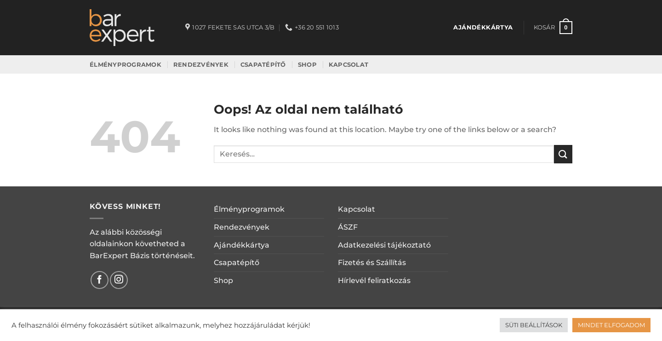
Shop (223, 280)
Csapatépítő (236, 262)
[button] (553, 27)
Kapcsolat (356, 209)
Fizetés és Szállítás (372, 262)
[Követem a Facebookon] (99, 280)
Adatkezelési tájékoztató (384, 245)
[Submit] (563, 154)
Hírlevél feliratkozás (374, 280)
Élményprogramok (249, 209)
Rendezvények (241, 227)
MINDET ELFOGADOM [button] (611, 325)
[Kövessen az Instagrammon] (119, 280)
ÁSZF (348, 227)
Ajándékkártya (241, 245)
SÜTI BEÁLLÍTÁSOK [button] (533, 325)
